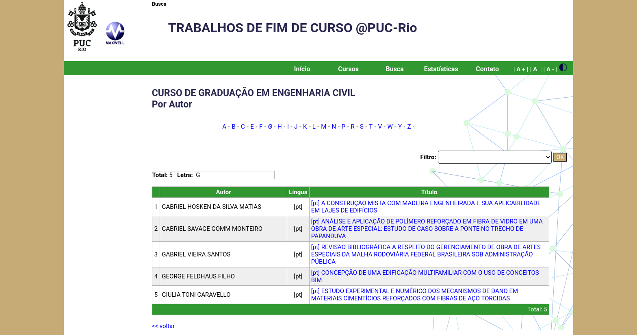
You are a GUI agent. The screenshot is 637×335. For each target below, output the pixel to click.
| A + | (521, 69)
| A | (536, 69)
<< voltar (163, 326)
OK (560, 157)
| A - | (550, 69)
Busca (159, 4)
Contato (487, 69)
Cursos (348, 69)
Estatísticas (441, 69)
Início (302, 69)
